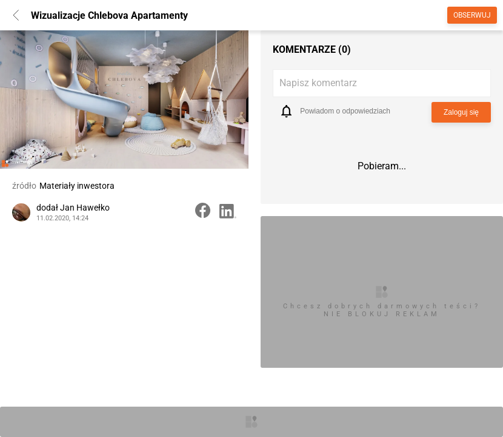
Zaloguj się (461, 112)
